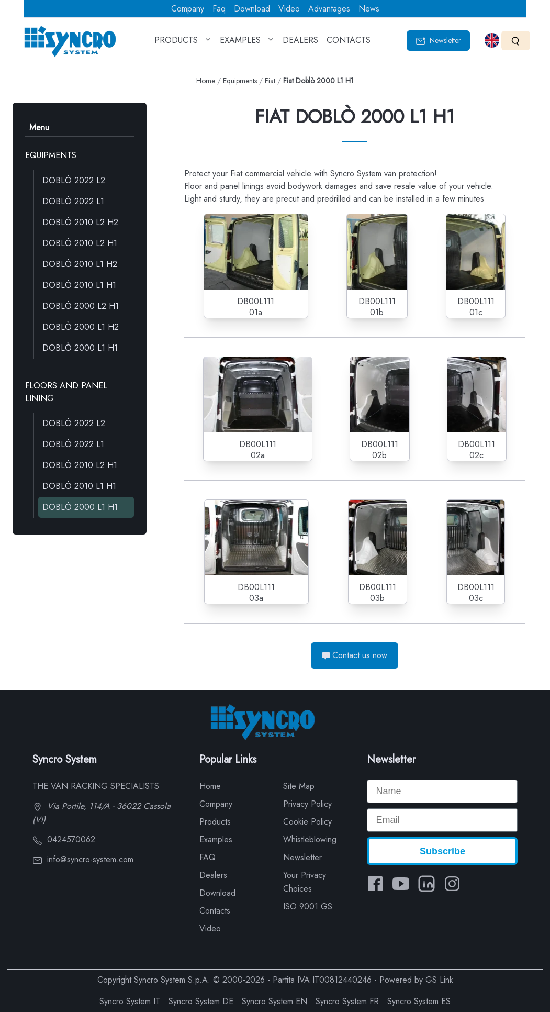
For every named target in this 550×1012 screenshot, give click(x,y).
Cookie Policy (307, 822)
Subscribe (442, 851)
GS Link (439, 980)
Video (289, 9)
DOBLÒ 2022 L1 (73, 201)
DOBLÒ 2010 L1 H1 (79, 285)
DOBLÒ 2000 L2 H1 (80, 306)
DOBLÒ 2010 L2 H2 (80, 222)
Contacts (214, 911)
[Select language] (492, 40)
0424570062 (63, 839)
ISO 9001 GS (307, 906)
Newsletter (438, 40)
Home (205, 80)
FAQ (207, 857)
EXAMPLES (247, 43)
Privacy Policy (307, 804)
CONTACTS (349, 43)
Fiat (270, 80)
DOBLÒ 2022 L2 (73, 180)
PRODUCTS (182, 43)
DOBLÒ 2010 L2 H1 (79, 243)
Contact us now (354, 655)
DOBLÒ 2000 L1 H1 (80, 348)
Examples (215, 839)
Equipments (240, 80)
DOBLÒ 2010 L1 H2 (79, 264)
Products (215, 822)
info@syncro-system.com (82, 859)
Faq (219, 9)
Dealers (213, 875)
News (368, 9)
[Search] (515, 40)
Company (187, 9)
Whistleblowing (309, 839)
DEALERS (300, 43)
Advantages (329, 9)
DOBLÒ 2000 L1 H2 (80, 327)
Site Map (299, 786)
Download (252, 9)
